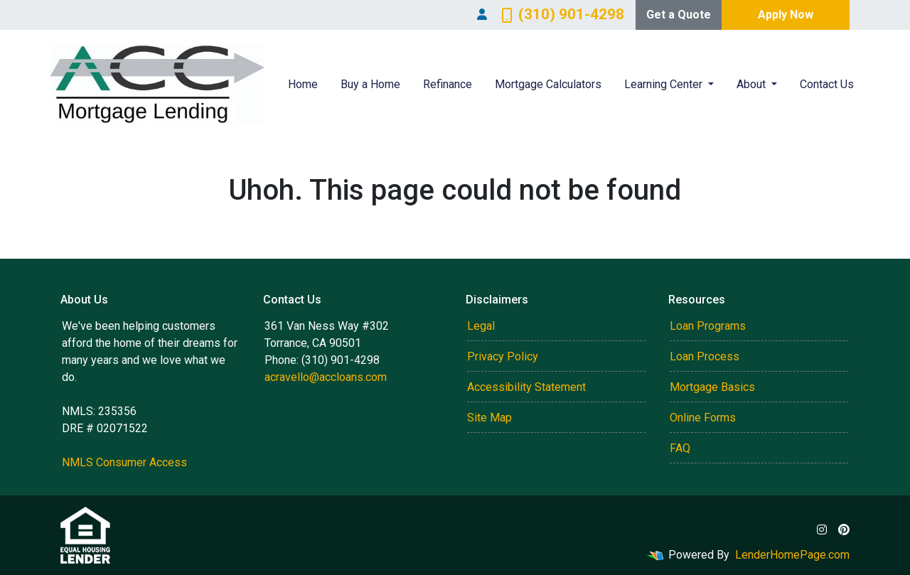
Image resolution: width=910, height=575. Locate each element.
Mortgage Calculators (548, 84)
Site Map (489, 417)
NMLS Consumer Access (124, 462)
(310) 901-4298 (562, 14)
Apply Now (785, 14)
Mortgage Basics (712, 387)
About (753, 84)
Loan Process (704, 356)
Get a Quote (678, 14)
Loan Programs (708, 326)
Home (303, 84)
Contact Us (827, 84)
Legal (481, 326)
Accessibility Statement (526, 387)
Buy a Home (370, 84)
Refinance (447, 84)
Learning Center (664, 84)
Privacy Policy (502, 356)
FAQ (680, 448)
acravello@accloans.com (325, 377)
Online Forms (703, 417)
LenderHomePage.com (792, 554)
